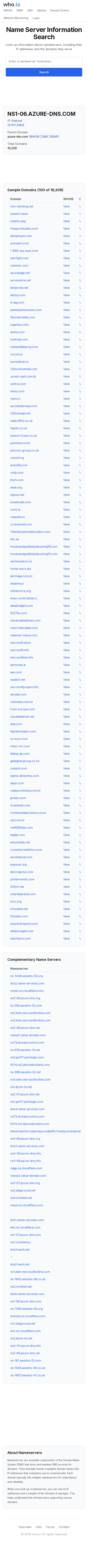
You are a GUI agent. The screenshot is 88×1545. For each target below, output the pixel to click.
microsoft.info (19, 650)
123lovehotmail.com (23, 369)
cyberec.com (19, 265)
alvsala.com (18, 694)
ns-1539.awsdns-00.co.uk (27, 1368)
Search (44, 72)
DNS (30, 10)
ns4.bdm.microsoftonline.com (30, 1079)
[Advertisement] (44, 93)
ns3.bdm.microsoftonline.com (30, 1020)
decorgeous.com (21, 872)
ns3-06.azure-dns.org (25, 1138)
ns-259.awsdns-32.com (26, 1005)
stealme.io (17, 583)
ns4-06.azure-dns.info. (26, 1153)
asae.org (16, 487)
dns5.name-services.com (27, 1294)
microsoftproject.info (24, 687)
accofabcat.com (21, 857)
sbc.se (14, 539)
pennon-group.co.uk (24, 450)
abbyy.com (17, 295)
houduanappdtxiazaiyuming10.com (34, 554)
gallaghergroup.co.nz (24, 761)
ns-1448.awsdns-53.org (26, 976)
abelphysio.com (21, 236)
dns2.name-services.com (27, 983)
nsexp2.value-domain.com (28, 1175)
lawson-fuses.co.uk (23, 435)
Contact (64, 1527)
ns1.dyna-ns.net (21, 1087)
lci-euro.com (19, 739)
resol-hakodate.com (24, 628)
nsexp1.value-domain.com (28, 1035)
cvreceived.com (21, 524)
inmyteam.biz (19, 909)
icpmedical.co (19, 361)
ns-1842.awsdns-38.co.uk (27, 1279)
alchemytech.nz (21, 561)
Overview (25, 1527)
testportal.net (19, 287)
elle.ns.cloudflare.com (25, 1227)
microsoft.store (20, 642)
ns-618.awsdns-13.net (25, 1050)
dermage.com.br (21, 576)
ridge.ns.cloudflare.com (26, 1168)
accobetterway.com (23, 406)
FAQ (38, 1527)
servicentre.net (20, 280)
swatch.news (19, 214)
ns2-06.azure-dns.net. (25, 1028)
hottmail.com (19, 339)
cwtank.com (18, 768)
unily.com (16, 472)
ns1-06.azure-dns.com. (26, 1301)
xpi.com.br (17, 820)
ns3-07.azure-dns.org (25, 1183)
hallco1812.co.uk (21, 421)
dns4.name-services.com (27, 1109)
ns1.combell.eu (20, 1242)
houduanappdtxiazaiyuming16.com (33, 546)
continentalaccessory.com (28, 813)
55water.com (19, 916)
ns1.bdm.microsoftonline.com (30, 1272)
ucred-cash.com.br (23, 376)
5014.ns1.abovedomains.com (29, 1124)
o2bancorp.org (20, 591)
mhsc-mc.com (20, 746)
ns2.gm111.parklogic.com (27, 1057)
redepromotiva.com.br (25, 790)
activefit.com (18, 465)
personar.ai (18, 665)
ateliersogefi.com (21, 931)
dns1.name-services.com (27, 1220)
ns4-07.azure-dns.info (25, 1346)
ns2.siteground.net (22, 1190)
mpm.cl (15, 398)
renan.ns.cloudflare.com (27, 991)
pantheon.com (20, 443)
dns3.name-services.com (27, 1146)
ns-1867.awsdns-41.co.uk (27, 1375)
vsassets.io (17, 517)
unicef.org (17, 458)
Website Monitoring (16, 17)
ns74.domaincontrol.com (27, 1042)
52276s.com (18, 613)
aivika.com (17, 332)
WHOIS (8, 10)
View (66, 206)
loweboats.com (20, 502)
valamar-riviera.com (24, 635)
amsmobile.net (20, 842)
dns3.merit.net (19, 1249)
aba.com (16, 724)
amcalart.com (19, 243)
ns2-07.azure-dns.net (24, 1094)
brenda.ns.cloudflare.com (27, 1316)
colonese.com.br (21, 702)
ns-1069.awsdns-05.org (26, 1309)
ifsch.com (16, 480)
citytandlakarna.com (24, 347)
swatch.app (18, 221)
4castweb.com (20, 805)
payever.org (18, 864)
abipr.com (17, 783)
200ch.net (17, 886)
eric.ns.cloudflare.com (25, 1331)
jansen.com (18, 798)
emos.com (17, 391)
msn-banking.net (21, 206)
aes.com (16, 672)
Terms (50, 1527)
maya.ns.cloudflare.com (26, 1205)
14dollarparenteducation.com (30, 532)
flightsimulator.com (23, 731)
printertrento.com (22, 879)
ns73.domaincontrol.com (27, 1116)
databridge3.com (21, 605)
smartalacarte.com (23, 894)
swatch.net (17, 679)
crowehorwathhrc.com (26, 849)
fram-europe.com (22, 709)
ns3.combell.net (21, 1286)
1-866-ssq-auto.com (24, 251)
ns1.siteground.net (22, 1323)
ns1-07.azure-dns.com (25, 1235)
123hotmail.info (20, 413)
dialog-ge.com (19, 753)
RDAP (20, 10)
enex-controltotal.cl (23, 598)
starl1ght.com (19, 258)
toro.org (15, 901)
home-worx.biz (20, 568)
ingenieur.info (19, 324)
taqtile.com (17, 835)
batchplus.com (20, 938)
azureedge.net (20, 273)
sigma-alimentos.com (24, 776)
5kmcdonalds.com (22, 317)
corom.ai (16, 354)
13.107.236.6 (15, 125)
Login (36, 17)
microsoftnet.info (21, 657)
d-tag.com (17, 302)
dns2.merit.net (19, 1264)
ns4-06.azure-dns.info (25, 1161)
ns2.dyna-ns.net (21, 1338)
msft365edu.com (21, 827)
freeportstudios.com (24, 228)
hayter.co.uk (18, 428)
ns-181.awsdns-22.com (25, 1360)
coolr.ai (15, 509)
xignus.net (17, 495)
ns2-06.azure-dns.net (25, 1353)
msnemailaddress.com (25, 620)
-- (11, 1257)
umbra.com (18, 384)
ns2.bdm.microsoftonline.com (30, 1013)
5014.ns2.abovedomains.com (30, 1064)
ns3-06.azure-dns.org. (25, 998)
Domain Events (59, 10)
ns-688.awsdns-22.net (25, 1072)
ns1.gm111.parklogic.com (26, 1101)
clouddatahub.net (22, 716)
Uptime (41, 10)
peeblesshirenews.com (25, 310)
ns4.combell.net (21, 1198)
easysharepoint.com (24, 923)
